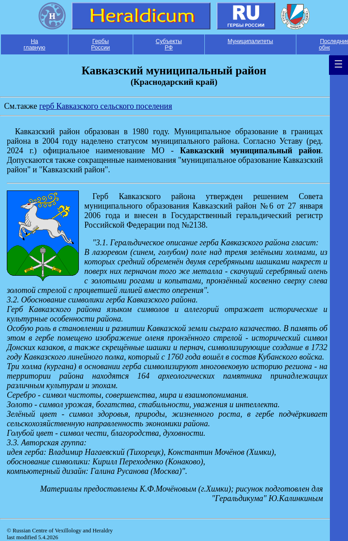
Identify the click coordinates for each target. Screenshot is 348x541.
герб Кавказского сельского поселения (105, 106)
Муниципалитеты (250, 41)
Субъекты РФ (169, 44)
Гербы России (100, 44)
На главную (34, 44)
